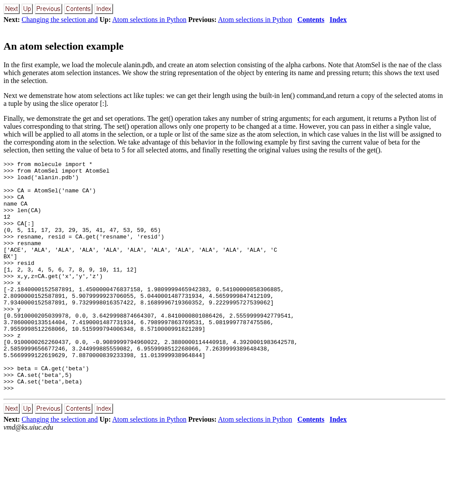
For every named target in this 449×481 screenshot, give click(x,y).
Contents (310, 19)
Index (338, 19)
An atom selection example (64, 46)
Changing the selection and (59, 19)
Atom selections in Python (149, 19)
